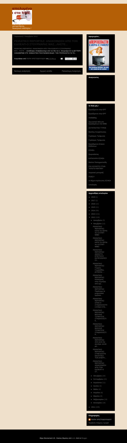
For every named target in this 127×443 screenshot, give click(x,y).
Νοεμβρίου (97, 224)
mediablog (93, 118)
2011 (93, 407)
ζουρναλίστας (94, 154)
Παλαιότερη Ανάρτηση (71, 71)
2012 (93, 217)
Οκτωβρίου (97, 376)
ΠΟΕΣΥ (92, 177)
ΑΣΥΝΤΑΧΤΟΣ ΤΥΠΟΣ (97, 128)
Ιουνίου (96, 386)
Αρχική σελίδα (46, 71)
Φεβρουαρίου (98, 399)
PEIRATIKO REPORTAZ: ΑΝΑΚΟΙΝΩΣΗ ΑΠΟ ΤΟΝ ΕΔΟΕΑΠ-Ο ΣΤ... (99, 366)
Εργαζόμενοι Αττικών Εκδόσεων (97, 145)
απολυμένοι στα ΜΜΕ (22, 10)
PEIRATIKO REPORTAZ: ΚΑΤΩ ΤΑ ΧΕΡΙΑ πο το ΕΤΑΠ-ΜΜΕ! (100, 231)
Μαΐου (95, 389)
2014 (93, 210)
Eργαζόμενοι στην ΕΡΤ (97, 110)
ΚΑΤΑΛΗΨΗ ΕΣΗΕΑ (96, 158)
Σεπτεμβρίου (98, 379)
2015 (93, 207)
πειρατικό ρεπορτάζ (96, 173)
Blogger (84, 438)
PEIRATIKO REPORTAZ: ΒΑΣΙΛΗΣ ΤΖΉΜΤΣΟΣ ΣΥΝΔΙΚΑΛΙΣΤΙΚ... (99, 315)
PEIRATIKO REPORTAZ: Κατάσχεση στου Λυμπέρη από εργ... (99, 279)
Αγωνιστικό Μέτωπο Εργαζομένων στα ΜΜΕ (98, 123)
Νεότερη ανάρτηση (22, 71)
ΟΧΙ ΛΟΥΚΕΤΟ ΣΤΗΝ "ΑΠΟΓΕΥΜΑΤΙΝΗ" (97, 167)
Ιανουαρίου (97, 403)
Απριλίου (97, 393)
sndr (73, 438)
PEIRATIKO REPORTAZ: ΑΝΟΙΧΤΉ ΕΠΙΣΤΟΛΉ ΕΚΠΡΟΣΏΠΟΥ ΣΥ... (100, 255)
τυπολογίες (93, 185)
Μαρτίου (96, 396)
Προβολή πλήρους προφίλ (99, 423)
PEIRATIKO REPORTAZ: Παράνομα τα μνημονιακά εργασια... (99, 291)
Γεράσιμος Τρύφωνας (97, 136)
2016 (93, 204)
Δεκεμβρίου (98, 220)
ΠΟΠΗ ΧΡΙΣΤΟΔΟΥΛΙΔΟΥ (101, 420)
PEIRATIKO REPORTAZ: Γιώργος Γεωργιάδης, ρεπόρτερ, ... (99, 268)
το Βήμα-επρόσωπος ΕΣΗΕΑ (100, 181)
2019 (93, 197)
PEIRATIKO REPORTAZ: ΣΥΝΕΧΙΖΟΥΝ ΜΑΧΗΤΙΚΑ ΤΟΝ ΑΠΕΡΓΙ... (99, 353)
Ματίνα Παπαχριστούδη (98, 162)
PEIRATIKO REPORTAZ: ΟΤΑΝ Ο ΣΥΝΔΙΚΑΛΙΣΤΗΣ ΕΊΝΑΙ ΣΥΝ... (100, 303)
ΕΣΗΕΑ (91, 150)
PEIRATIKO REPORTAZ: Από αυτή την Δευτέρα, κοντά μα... (99, 342)
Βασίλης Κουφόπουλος (97, 132)
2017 (93, 200)
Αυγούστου (97, 383)
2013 (93, 214)
